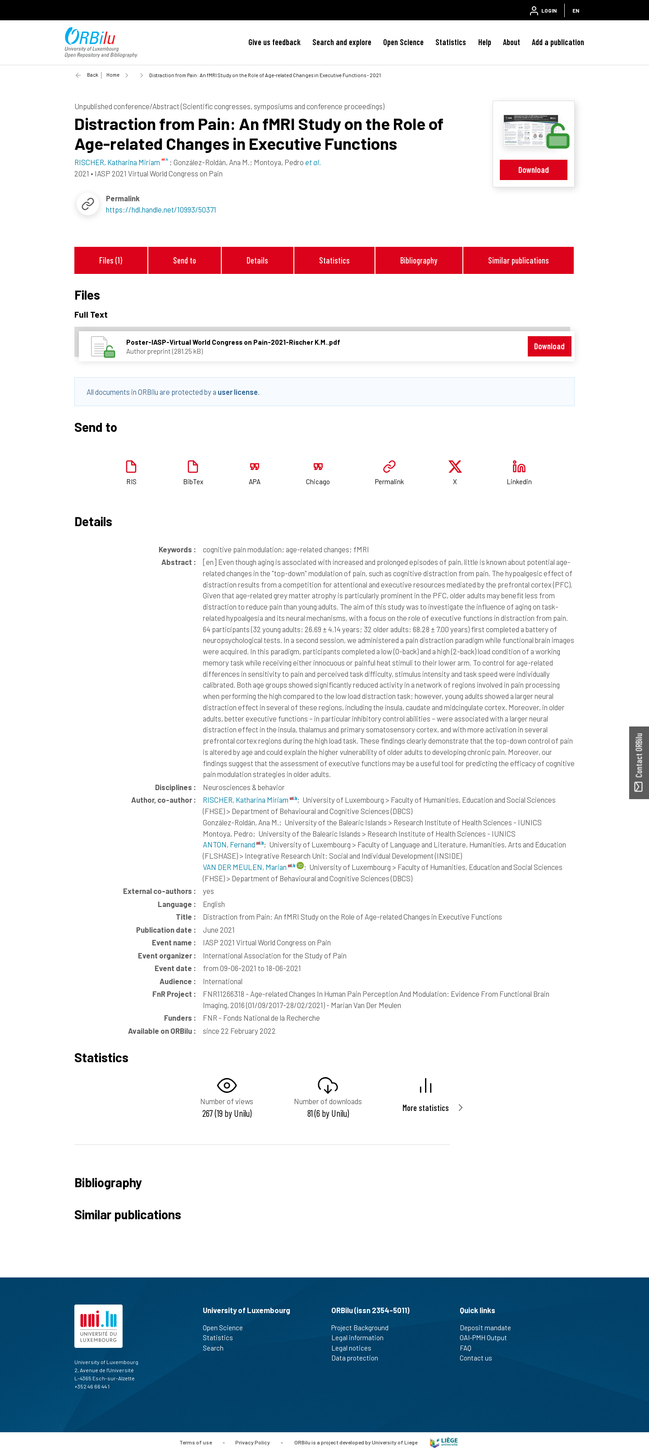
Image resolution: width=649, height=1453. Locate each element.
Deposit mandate (489, 1327)
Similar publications (518, 260)
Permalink (389, 481)
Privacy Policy (252, 1442)
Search (217, 1348)
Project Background (363, 1327)
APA (255, 481)
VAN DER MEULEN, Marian (249, 866)
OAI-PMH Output (487, 1337)
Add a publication (558, 42)
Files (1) (110, 260)
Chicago (318, 481)
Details (257, 260)
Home (112, 75)
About (511, 42)
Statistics (450, 42)
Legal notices (355, 1348)
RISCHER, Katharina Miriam (250, 799)
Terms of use (195, 1442)
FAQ (469, 1348)
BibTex (193, 481)
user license (238, 391)
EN (575, 10)
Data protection (358, 1358)
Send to (184, 260)
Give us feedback (274, 42)
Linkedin (519, 481)
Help (484, 42)
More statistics (425, 1107)
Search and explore (341, 42)
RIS (131, 481)
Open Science (403, 42)
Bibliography (418, 260)
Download (533, 169)
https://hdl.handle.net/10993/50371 (161, 209)
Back (92, 75)
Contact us (480, 1358)
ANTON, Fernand (233, 844)
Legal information (361, 1337)
